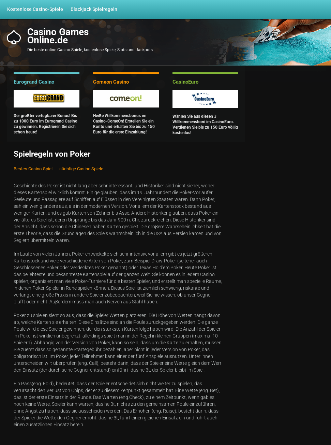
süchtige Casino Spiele (81, 168)
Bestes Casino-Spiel (33, 168)
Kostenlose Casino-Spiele (35, 9)
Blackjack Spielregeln (94, 9)
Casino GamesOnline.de (58, 36)
